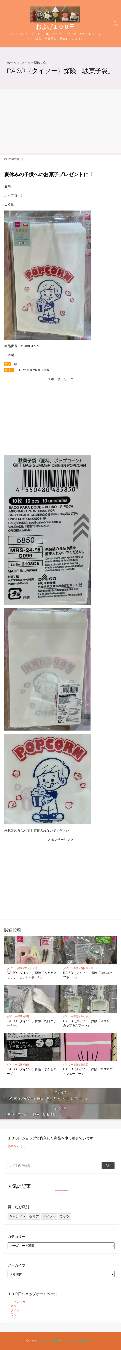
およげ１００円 (48, 1341)
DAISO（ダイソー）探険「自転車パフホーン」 (87, 975)
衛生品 (84, 1064)
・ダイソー (15, 1310)
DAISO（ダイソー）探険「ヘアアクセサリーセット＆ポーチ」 (31, 975)
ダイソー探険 (30, 63)
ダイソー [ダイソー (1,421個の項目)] (49, 1216)
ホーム (11, 63)
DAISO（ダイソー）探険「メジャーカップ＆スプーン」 (87, 1023)
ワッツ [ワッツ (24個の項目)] (64, 1216)
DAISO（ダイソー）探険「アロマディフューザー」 (87, 1071)
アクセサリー (32, 968)
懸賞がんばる (17, 1146)
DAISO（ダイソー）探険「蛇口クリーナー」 (31, 1023)
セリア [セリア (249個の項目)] (34, 1216)
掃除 (26, 1016)
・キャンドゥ (17, 1302)
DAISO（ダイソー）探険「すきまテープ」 (31, 1071)
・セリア (14, 1306)
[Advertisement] (60, 121)
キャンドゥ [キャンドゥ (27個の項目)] (17, 1216)
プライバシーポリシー (78, 1341)
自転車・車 (86, 968)
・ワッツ (14, 1314)
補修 (26, 1064)
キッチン (85, 1016)
